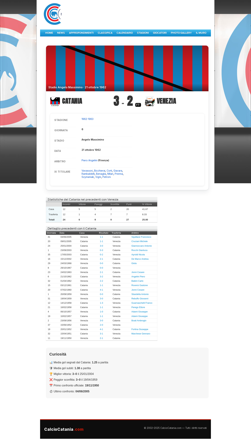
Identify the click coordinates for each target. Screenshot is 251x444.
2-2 (101, 281)
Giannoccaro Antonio (141, 246)
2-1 (101, 259)
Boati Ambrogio (138, 320)
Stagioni (143, 32)
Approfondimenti (81, 32)
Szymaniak (88, 176)
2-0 (101, 325)
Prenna (119, 173)
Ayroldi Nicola (138, 254)
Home (49, 32)
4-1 (101, 290)
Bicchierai (99, 170)
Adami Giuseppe (139, 311)
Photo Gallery (181, 32)
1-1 (101, 237)
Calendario (125, 32)
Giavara (117, 170)
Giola (133, 263)
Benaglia (101, 173)
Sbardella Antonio (140, 294)
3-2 (101, 276)
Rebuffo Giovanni (139, 298)
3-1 (101, 333)
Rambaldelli (88, 173)
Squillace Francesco (141, 237)
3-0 (101, 246)
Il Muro (201, 32)
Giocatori (160, 32)
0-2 (101, 254)
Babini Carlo (137, 281)
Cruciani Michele (139, 241)
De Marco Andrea (140, 259)
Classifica (105, 32)
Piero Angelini (90, 160)
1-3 (101, 303)
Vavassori (87, 170)
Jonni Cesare (137, 272)
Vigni (98, 176)
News (61, 32)
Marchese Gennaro (140, 333)
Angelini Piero (138, 276)
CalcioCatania (64, 429)
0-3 (101, 250)
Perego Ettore (138, 307)
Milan (110, 173)
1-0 (101, 311)
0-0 (101, 263)
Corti (109, 170)
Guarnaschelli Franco (141, 303)
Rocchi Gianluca (139, 250)
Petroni (106, 176)
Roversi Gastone (139, 285)
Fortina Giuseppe (139, 329)
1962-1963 (87, 118)
